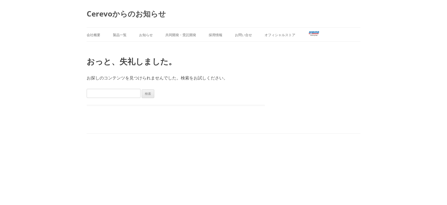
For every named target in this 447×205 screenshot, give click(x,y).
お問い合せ (243, 34)
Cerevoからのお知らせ (126, 14)
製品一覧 (120, 34)
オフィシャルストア (280, 34)
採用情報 (215, 34)
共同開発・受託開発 (180, 34)
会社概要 (93, 34)
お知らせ (146, 34)
